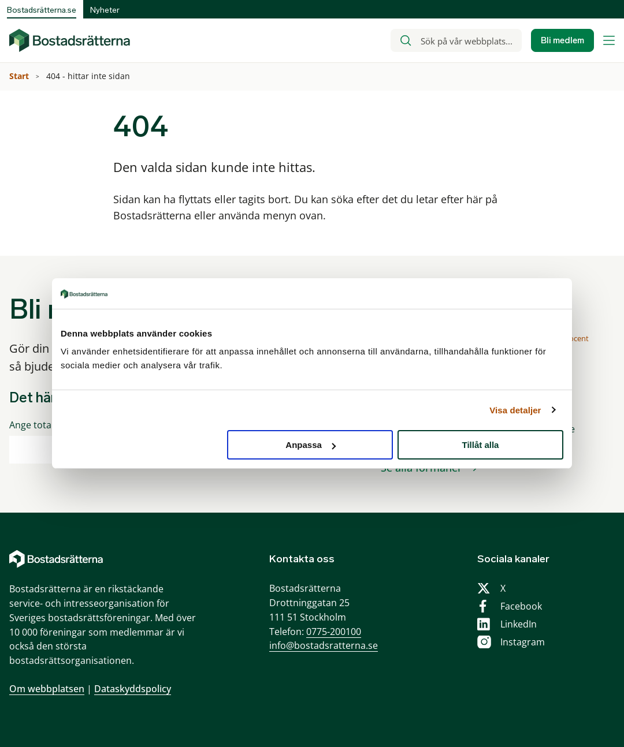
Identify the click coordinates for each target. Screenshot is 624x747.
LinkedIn (518, 624)
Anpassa (310, 445)
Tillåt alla (480, 445)
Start (20, 75)
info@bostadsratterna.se (323, 645)
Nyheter (105, 10)
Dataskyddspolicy (132, 688)
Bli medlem (562, 40)
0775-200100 (333, 631)
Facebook (521, 606)
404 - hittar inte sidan (89, 75)
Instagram (522, 642)
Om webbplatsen (46, 688)
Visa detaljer (515, 409)
